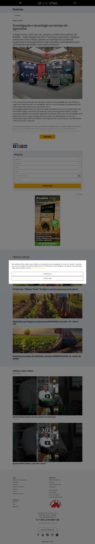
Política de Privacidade (37, 268)
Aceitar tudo (47, 278)
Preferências (47, 274)
